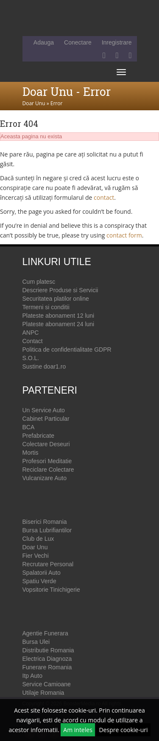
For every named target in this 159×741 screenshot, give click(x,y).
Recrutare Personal (48, 564)
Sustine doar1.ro (44, 366)
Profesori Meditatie (47, 461)
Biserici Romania (44, 521)
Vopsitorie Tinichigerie (51, 589)
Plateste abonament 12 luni (58, 315)
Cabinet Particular (46, 418)
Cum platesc (39, 281)
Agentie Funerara (45, 633)
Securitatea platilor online (55, 298)
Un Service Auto (43, 410)
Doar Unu (33, 103)
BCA (28, 427)
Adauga (43, 42)
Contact (32, 341)
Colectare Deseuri (46, 444)
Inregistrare (117, 42)
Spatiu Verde (39, 581)
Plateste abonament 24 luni (58, 324)
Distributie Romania (48, 650)
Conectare (78, 42)
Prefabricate (38, 435)
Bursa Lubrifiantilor (47, 530)
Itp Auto (32, 675)
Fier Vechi (35, 555)
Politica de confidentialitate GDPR (67, 349)
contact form (124, 235)
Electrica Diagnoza (47, 658)
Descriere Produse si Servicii (60, 290)
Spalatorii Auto (41, 572)
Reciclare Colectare (48, 469)
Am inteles (77, 730)
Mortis (30, 452)
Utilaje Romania (43, 692)
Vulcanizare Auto (44, 478)
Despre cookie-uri (123, 730)
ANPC (30, 332)
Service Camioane (46, 684)
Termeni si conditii (46, 307)
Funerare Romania (47, 667)
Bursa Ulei (36, 641)
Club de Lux (38, 538)
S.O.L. (30, 358)
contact (104, 197)
